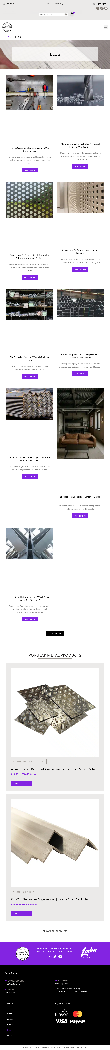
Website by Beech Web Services (75, 1047)
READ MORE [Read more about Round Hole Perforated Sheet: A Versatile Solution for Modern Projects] (29, 277)
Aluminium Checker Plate (29, 762)
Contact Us (12, 1024)
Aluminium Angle (23, 892)
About (10, 1019)
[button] (106, 27)
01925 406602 (11, 992)
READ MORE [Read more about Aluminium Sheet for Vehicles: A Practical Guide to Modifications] (80, 166)
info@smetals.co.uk (13, 984)
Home (9, 37)
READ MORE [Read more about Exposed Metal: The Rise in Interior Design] (80, 516)
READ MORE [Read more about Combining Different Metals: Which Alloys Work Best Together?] (29, 619)
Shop (9, 1035)
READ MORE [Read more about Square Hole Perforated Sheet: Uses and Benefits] (80, 269)
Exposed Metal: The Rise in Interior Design (80, 496)
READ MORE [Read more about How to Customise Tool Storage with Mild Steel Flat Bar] (29, 170)
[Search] (66, 14)
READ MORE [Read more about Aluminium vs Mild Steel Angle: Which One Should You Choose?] (29, 476)
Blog (9, 1030)
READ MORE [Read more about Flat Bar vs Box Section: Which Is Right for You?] (29, 376)
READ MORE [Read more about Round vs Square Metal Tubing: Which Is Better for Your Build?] (80, 373)
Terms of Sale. (27, 1047)
